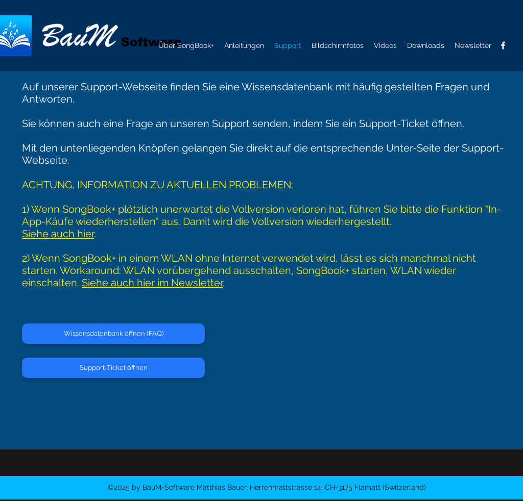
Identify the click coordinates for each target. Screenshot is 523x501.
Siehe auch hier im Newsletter (152, 283)
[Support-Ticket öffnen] (113, 368)
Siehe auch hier (58, 234)
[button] (472, 45)
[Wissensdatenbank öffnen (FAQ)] (113, 333)
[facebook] (503, 45)
